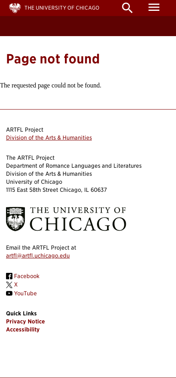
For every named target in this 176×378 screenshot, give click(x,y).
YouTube (25, 293)
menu (154, 7)
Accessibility (23, 329)
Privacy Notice (25, 321)
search (127, 8)
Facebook (26, 276)
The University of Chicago (61, 8)
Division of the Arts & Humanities (49, 137)
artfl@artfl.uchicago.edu (38, 255)
